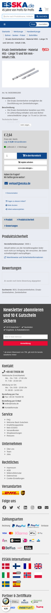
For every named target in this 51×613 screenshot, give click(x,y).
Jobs (9, 454)
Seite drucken (11, 205)
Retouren (10, 436)
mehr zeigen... (25, 125)
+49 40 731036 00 (13, 372)
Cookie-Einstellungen (15, 478)
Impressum (11, 468)
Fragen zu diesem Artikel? (16, 201)
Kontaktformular (10, 408)
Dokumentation (12, 193)
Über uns (10, 449)
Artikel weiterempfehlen (15, 209)
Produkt (8, 220)
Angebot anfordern (25, 162)
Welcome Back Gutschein (17, 422)
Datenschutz (12, 476)
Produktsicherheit (25, 220)
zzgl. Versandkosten (15, 142)
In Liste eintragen (25, 168)
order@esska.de (10, 404)
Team (9, 452)
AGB (9, 470)
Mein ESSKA (12, 428)
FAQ (8, 420)
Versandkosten (13, 430)
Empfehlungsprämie (15, 425)
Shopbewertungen (14, 433)
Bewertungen (11, 226)
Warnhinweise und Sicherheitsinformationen (25, 257)
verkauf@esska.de (17, 183)
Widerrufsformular (14, 473)
